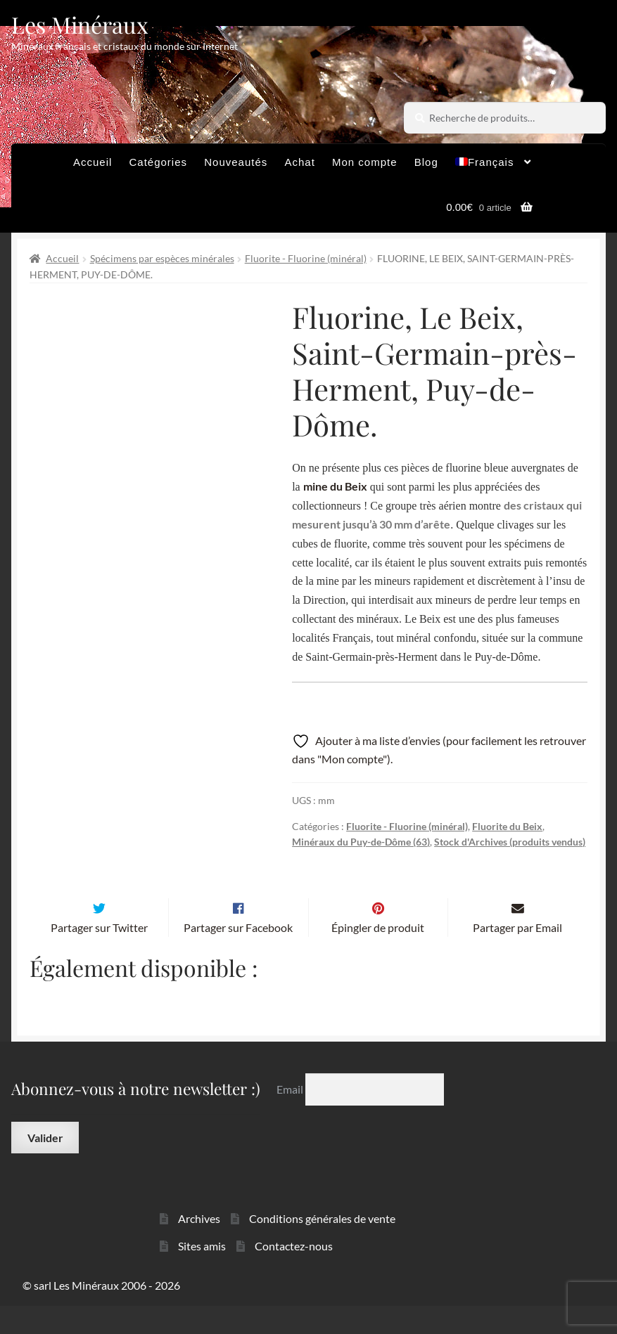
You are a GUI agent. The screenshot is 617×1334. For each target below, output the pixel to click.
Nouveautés (235, 162)
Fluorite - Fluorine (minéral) (306, 258)
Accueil (92, 162)
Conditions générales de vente (322, 1245)
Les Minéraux (79, 24)
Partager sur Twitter (99, 954)
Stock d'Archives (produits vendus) (509, 842)
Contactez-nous (294, 1273)
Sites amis (202, 1273)
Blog (426, 162)
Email (290, 1116)
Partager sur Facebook (238, 954)
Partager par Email (517, 954)
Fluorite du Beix (507, 826)
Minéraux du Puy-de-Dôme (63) (361, 842)
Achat (299, 162)
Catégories (158, 162)
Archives (199, 1245)
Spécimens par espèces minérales (162, 258)
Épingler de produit (377, 954)
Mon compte (364, 162)
